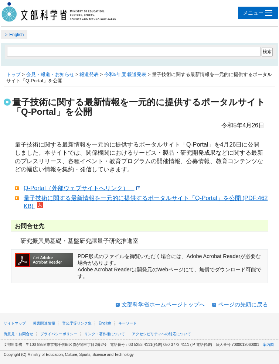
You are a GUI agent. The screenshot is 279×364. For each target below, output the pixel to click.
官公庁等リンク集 (77, 323)
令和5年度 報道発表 (125, 74)
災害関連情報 (44, 323)
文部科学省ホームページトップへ (163, 304)
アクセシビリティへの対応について (161, 334)
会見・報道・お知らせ (50, 74)
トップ (13, 74)
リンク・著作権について (104, 334)
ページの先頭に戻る (243, 304)
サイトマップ (15, 323)
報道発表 (89, 74)
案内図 (268, 345)
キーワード (127, 323)
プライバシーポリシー (58, 334)
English (16, 34)
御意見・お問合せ (18, 334)
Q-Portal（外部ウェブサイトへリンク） (82, 188)
